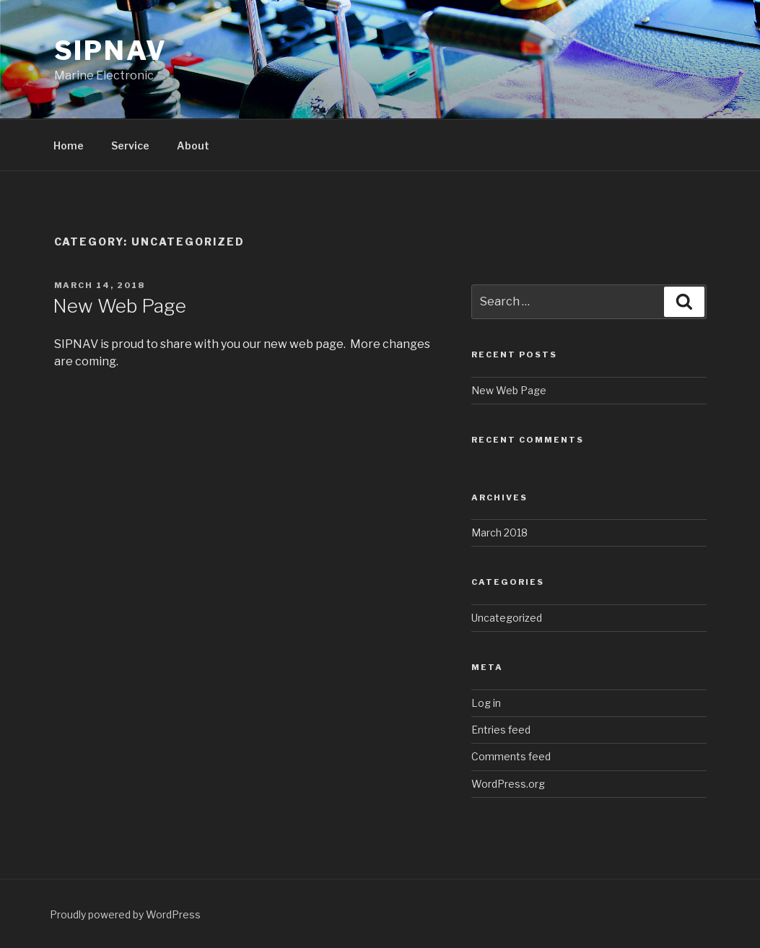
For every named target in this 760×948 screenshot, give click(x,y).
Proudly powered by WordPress (125, 914)
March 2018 (499, 532)
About (193, 145)
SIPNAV (110, 50)
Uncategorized (506, 618)
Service (130, 145)
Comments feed (511, 756)
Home (68, 145)
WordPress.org (508, 784)
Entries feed (500, 729)
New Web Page (119, 306)
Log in (486, 703)
